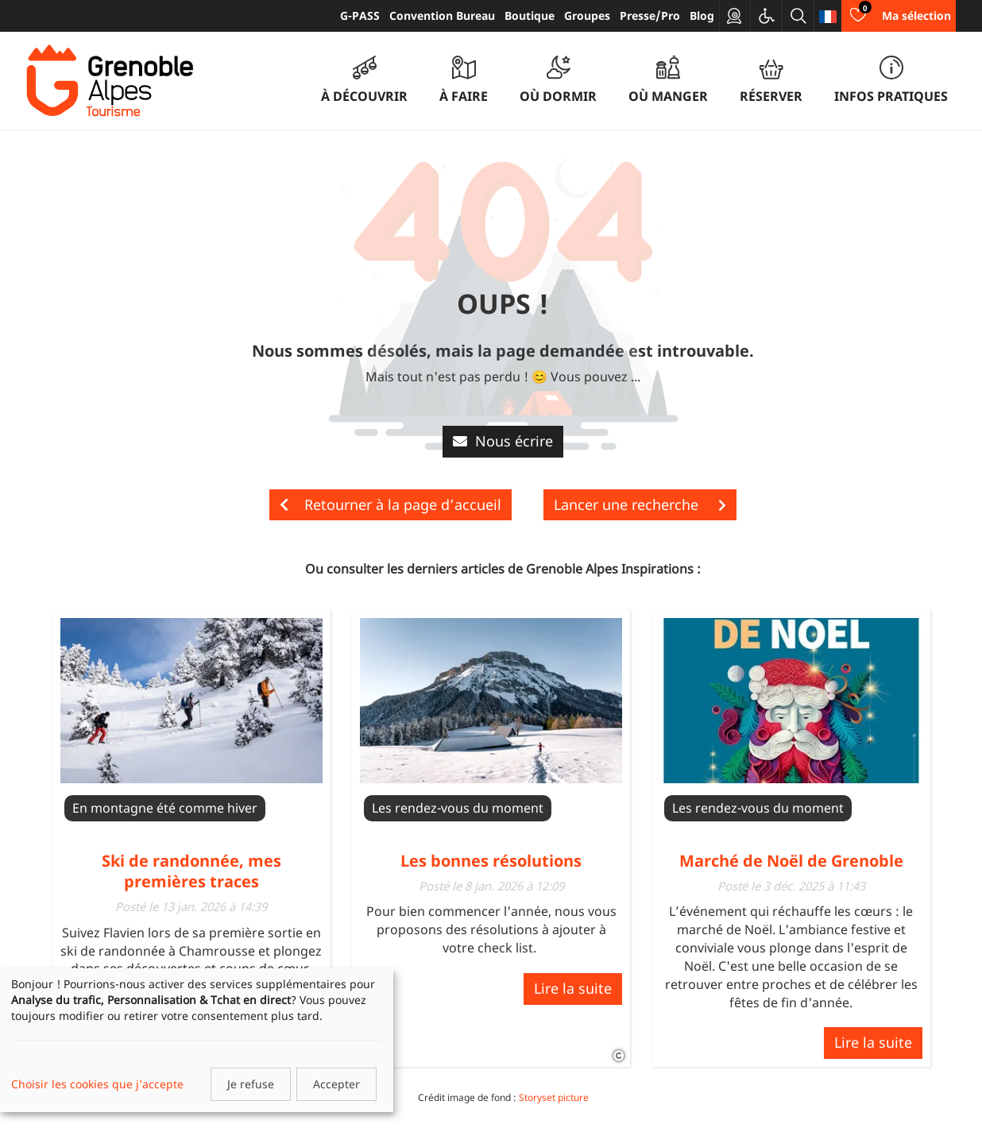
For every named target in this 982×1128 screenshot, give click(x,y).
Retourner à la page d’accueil (390, 504)
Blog (702, 15)
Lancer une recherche (640, 504)
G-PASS (360, 15)
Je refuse (250, 1083)
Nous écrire (503, 440)
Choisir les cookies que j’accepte (97, 1083)
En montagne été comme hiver (164, 808)
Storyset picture (554, 1097)
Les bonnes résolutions (491, 860)
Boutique (530, 15)
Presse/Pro (650, 15)
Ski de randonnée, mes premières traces (191, 871)
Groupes (587, 15)
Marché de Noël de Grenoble (791, 860)
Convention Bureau (442, 15)
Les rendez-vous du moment (457, 808)
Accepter (336, 1083)
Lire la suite (573, 988)
